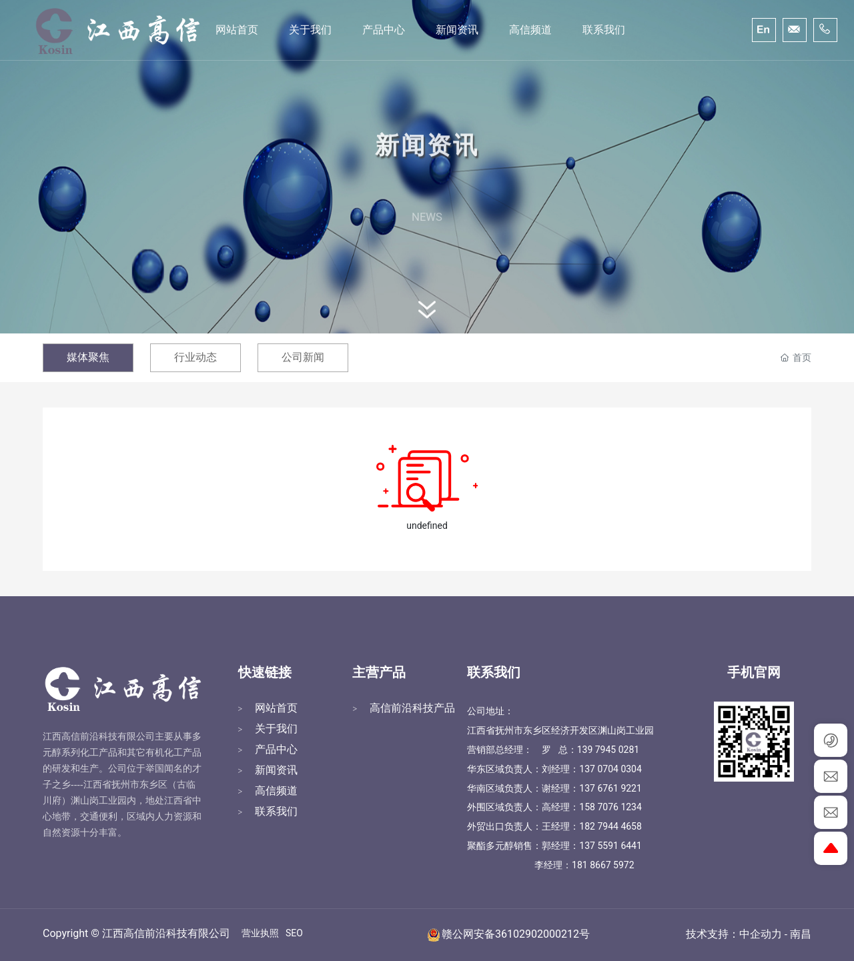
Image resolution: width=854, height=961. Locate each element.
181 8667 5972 (603, 865)
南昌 (800, 934)
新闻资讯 (276, 770)
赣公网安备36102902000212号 (516, 934)
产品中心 (276, 749)
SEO (294, 933)
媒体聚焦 (88, 357)
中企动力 (760, 934)
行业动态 (195, 357)
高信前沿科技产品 (412, 708)
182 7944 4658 (610, 826)
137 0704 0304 (610, 769)
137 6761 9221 (610, 788)
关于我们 (276, 728)
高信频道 (276, 790)
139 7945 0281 (608, 749)
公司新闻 (303, 357)
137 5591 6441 (610, 845)
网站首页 (276, 708)
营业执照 (260, 933)
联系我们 (276, 811)
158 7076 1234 (610, 807)
